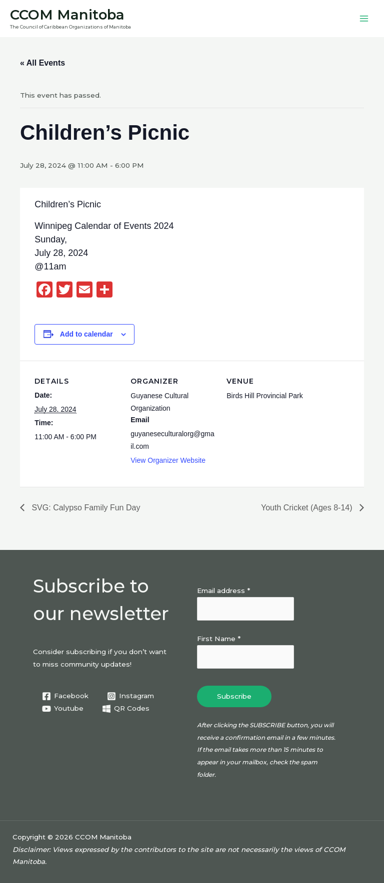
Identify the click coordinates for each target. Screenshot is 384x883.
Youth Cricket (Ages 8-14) (307, 507)
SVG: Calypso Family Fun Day (85, 507)
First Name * (218, 639)
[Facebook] (66, 696)
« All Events (42, 63)
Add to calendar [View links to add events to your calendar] (86, 334)
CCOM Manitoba (67, 15)
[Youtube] (63, 708)
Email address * (223, 590)
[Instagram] (130, 696)
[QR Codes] (126, 708)
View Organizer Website (168, 460)
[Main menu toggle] (364, 19)
